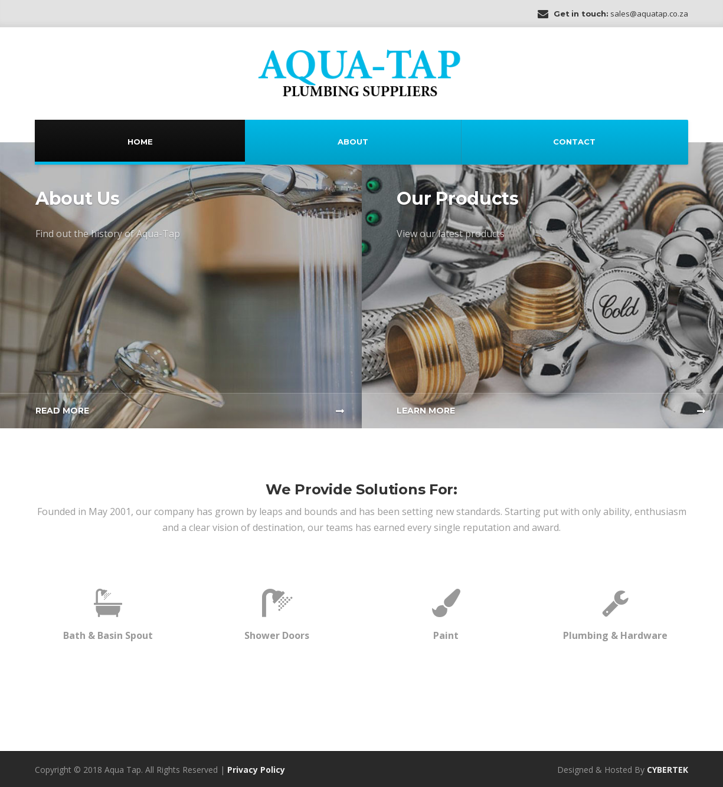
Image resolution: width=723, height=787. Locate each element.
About (353, 141)
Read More (62, 410)
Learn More (426, 410)
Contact (574, 141)
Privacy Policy (256, 769)
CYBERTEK (667, 769)
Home (140, 141)
